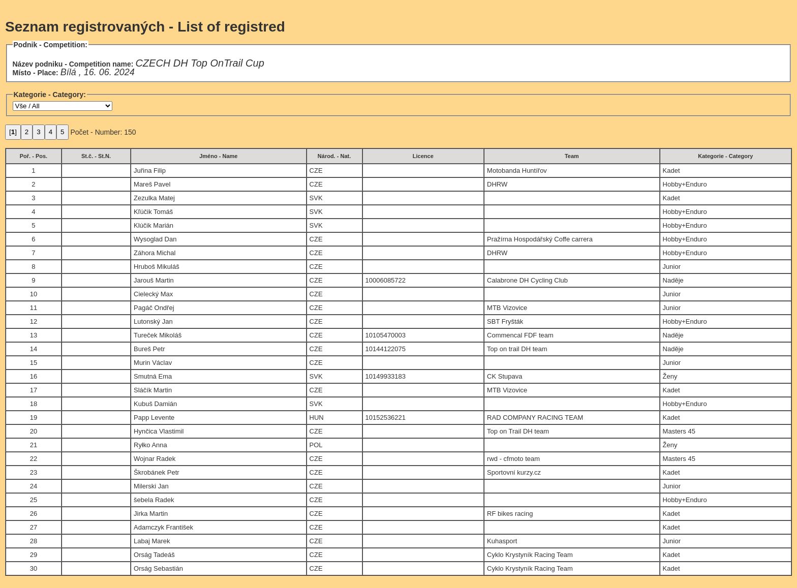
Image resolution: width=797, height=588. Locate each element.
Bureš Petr (149, 349)
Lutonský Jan (153, 321)
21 (33, 445)
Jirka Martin (151, 513)
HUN (317, 417)
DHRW (497, 184)
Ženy (670, 376)
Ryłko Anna (150, 445)
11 (33, 308)
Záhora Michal (154, 253)
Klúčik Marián (153, 225)
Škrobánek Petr (156, 472)
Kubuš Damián (155, 404)
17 (33, 390)
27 (33, 527)
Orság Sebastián (158, 568)
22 (33, 458)
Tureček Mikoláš (157, 335)
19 (33, 417)
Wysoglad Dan (155, 239)
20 (33, 431)
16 (33, 376)
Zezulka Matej (154, 198)
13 (33, 335)
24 (33, 486)
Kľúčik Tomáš (153, 211)
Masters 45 (679, 431)
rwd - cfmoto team (513, 458)
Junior (672, 266)
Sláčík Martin (153, 390)
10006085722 (385, 280)
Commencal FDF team (520, 335)
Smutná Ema (153, 376)
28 (33, 541)
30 (33, 568)
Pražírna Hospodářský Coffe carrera (540, 239)
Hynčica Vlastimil (158, 431)
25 (33, 500)
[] (13, 132)
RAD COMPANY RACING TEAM (535, 417)
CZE (316, 170)
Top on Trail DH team (518, 431)
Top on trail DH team (517, 349)
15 (33, 362)
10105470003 (385, 335)
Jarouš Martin (154, 280)
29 (33, 555)
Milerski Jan (151, 486)
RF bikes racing (510, 513)
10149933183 (385, 376)
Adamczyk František (163, 527)
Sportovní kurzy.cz (514, 472)
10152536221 (385, 417)
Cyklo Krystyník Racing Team (530, 555)
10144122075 (385, 349)
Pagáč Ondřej (154, 308)
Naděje (673, 280)
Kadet (671, 170)
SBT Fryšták (505, 321)
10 (33, 294)
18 (33, 404)
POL (316, 445)
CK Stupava (504, 376)
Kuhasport (502, 541)
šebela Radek (154, 500)
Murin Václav (153, 362)
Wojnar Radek (154, 458)
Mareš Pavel (152, 184)
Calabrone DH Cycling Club (527, 280)
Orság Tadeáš (154, 555)
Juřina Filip (150, 170)
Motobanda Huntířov (517, 170)
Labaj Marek (152, 541)
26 (33, 513)
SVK (316, 198)
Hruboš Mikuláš (156, 266)
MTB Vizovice (507, 308)
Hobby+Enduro (685, 184)
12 (33, 321)
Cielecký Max (153, 294)
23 (33, 472)
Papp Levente (154, 417)
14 (33, 349)
